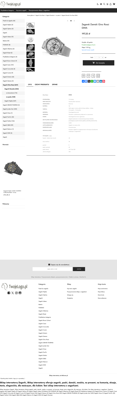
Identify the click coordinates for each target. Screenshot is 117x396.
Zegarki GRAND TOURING (46, 343)
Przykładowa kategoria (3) (10, 57)
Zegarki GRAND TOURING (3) (11, 105)
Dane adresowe (102, 298)
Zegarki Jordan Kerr (44, 346)
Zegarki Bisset (42, 314)
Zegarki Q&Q (42, 359)
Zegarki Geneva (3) (8, 81)
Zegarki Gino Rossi (40, 15)
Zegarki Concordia (44, 327)
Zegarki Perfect (43, 355)
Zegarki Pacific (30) (8, 117)
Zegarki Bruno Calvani (45, 320)
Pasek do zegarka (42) (9, 21)
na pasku (58, 15)
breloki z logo (12, 378)
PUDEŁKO (41, 308)
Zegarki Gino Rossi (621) (10, 85)
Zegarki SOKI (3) (7, 133)
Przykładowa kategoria (7, 10)
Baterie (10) (6, 41)
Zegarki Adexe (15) (8, 37)
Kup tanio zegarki (21, 10)
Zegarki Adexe (43, 301)
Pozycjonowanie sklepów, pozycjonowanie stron (55, 277)
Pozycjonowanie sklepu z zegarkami (39, 10)
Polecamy (6, 204)
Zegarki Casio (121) (8, 65)
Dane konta (101, 295)
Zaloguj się (70, 295)
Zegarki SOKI (42, 365)
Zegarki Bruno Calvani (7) (10, 61)
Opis (30, 84)
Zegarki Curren (43, 330)
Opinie (54, 84)
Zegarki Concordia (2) (9, 69)
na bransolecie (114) (11, 93)
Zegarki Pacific (43, 352)
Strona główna (30, 15)
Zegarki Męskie (43, 292)
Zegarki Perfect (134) (8, 121)
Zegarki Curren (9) (8, 73)
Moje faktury (101, 292)
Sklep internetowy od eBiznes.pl (58, 375)
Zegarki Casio (42, 324)
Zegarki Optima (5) (8, 29)
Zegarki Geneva (43, 336)
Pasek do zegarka (43, 289)
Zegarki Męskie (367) (10, 101)
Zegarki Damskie (50, 15)
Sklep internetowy (36, 277)
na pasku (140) (10, 97)
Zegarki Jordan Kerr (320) (10, 109)
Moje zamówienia (102, 289)
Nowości (6, 145)
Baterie (40, 304)
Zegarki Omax (42, 349)
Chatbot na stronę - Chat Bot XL (77, 277)
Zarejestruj (70, 298)
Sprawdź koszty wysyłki (88, 50)
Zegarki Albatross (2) (8, 49)
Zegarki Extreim (43, 333)
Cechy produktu (42, 84)
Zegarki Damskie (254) (12, 89)
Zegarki (5, 33)
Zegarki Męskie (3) (8, 25)
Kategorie (6, 17)
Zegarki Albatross (43, 311)
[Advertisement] (58, 223)
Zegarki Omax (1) (7, 113)
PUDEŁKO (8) (6, 45)
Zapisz (79, 269)
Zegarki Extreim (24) (8, 77)
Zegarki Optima (43, 295)
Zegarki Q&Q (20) (8, 125)
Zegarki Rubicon (43, 362)
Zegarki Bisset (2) (7, 53)
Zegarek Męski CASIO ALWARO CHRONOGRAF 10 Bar (12, 191)
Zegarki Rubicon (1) (8, 129)
